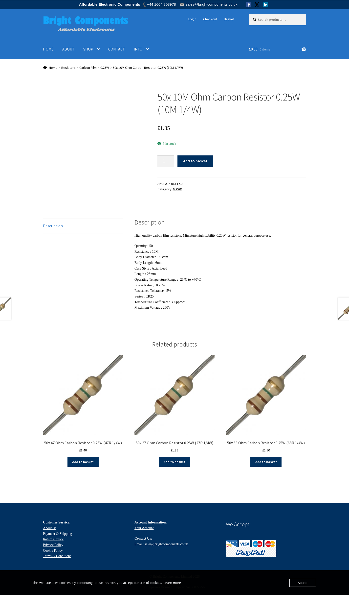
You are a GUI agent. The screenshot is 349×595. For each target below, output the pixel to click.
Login (192, 19)
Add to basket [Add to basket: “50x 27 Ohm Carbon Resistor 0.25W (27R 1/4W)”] (174, 462)
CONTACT (116, 49)
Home (53, 67)
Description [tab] (53, 225)
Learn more (172, 582)
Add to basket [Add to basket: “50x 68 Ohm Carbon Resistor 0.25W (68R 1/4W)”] (266, 462)
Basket (229, 19)
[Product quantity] (165, 161)
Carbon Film (88, 67)
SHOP (88, 49)
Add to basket (195, 160)
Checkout (210, 19)
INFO (138, 49)
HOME (48, 49)
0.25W (104, 67)
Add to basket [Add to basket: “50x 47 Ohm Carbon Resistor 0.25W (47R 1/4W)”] (83, 462)
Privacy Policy (53, 545)
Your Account (144, 528)
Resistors (68, 67)
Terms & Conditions (57, 556)
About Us (49, 528)
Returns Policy (53, 539)
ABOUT (68, 49)
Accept (303, 582)
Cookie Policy (53, 550)
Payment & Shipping (57, 534)
